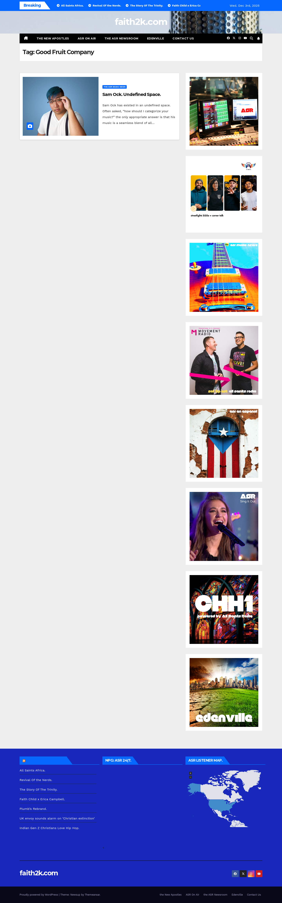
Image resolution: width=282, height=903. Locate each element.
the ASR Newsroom (121, 38)
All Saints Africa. (32, 770)
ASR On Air (87, 38)
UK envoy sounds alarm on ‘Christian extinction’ (57, 818)
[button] (251, 38)
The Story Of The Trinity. (38, 789)
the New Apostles (53, 38)
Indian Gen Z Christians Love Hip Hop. (49, 828)
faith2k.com (141, 21)
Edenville (155, 38)
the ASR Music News (114, 87)
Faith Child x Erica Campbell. (42, 799)
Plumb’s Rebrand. (33, 809)
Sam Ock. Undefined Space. (131, 94)
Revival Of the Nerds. (36, 780)
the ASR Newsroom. (45, 760)
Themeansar (92, 894)
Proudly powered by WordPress (39, 894)
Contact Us (183, 38)
